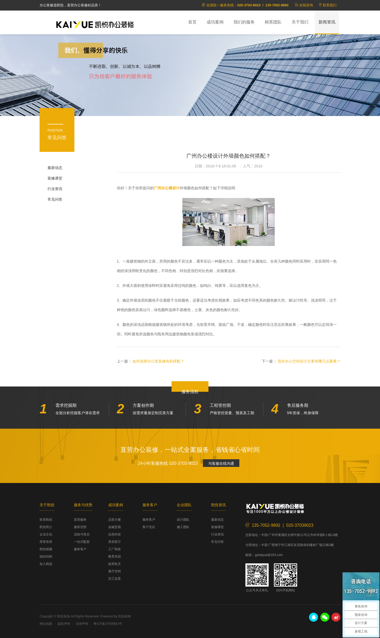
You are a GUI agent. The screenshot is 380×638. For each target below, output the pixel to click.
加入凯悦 (46, 564)
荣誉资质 (46, 542)
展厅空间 (114, 571)
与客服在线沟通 (221, 463)
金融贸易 (114, 527)
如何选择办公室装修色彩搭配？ (158, 361)
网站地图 (46, 624)
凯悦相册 (46, 549)
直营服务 (80, 519)
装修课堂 (55, 178)
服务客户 (80, 549)
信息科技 (114, 534)
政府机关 (114, 564)
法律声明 (81, 624)
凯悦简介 (46, 527)
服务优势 (80, 527)
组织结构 (46, 556)
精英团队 (273, 22)
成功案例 (215, 22)
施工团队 (183, 527)
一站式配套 (82, 542)
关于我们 (300, 22)
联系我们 (329, 5)
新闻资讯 (327, 22)
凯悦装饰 (95, 24)
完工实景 (114, 579)
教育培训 (114, 556)
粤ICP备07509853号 (107, 624)
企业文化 (46, 534)
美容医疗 (114, 542)
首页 (192, 22)
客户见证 (148, 527)
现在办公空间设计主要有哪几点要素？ (309, 361)
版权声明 (64, 624)
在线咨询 (306, 5)
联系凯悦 (46, 519)
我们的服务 (244, 22)
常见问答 (55, 199)
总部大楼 (114, 519)
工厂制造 (114, 549)
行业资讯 (55, 189)
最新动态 (55, 168)
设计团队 (183, 519)
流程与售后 (82, 534)
